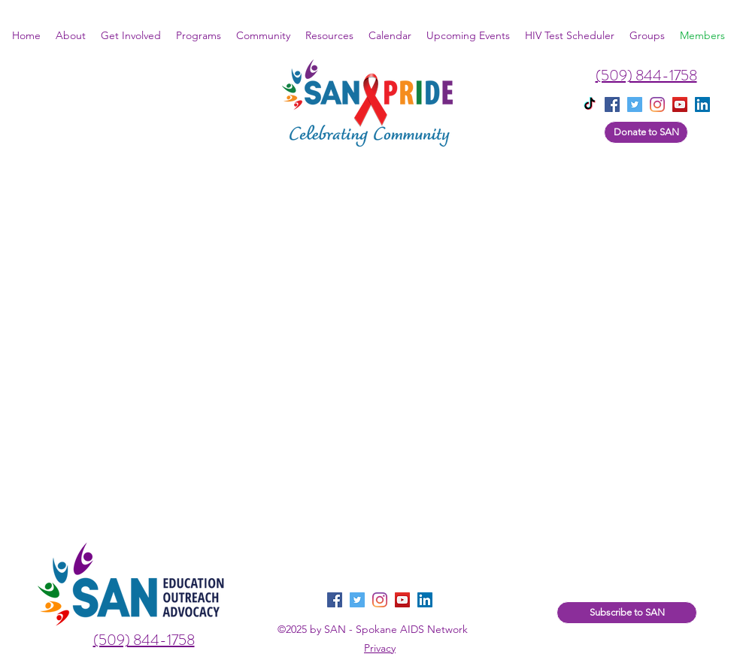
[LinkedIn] (424, 599)
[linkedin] (702, 104)
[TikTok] (589, 104)
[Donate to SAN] (646, 132)
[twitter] (634, 104)
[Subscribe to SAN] (627, 612)
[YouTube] (679, 104)
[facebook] (612, 104)
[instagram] (657, 104)
